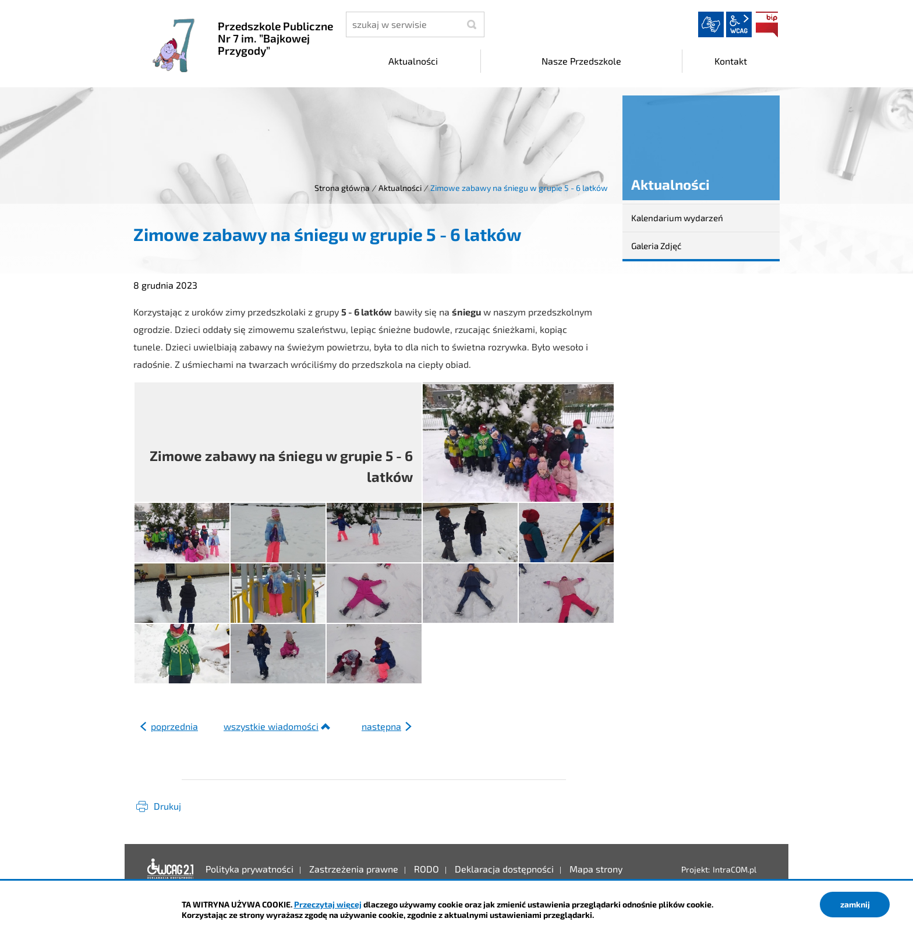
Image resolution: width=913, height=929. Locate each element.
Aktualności (400, 188)
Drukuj (167, 805)
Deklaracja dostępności (170, 869)
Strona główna (342, 188)
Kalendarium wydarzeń (677, 217)
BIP (767, 24)
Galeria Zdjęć (656, 245)
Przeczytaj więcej (328, 904)
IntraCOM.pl (734, 869)
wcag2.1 (739, 24)
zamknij (855, 904)
